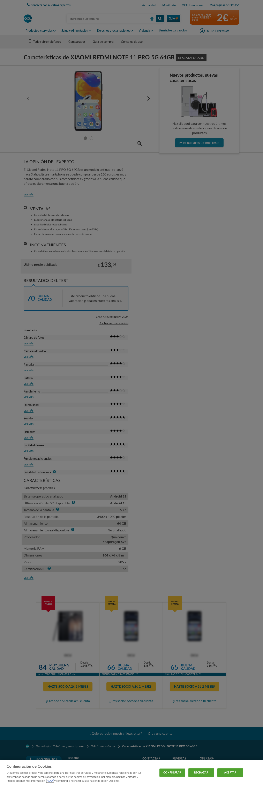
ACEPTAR (230, 772)
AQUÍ (50, 780)
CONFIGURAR (172, 772)
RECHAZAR (201, 772)
